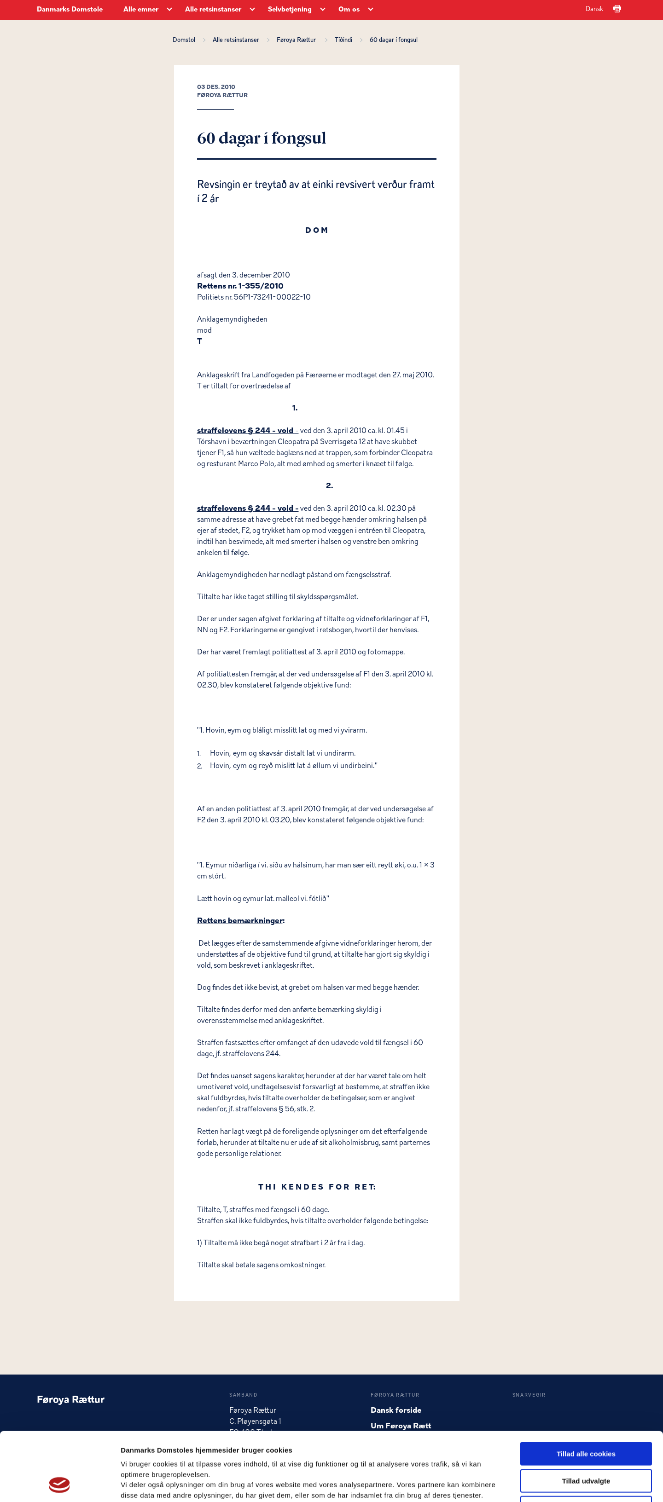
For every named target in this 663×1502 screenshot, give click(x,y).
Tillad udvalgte (586, 1417)
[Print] (617, 9)
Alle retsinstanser (237, 40)
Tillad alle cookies (586, 1389)
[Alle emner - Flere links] (169, 10)
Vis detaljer (478, 1484)
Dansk (594, 9)
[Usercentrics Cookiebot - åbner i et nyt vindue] (59, 1484)
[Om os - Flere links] (370, 10)
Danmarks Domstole (70, 9)
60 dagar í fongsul (394, 40)
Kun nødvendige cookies (586, 1443)
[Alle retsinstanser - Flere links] (252, 10)
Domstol (185, 40)
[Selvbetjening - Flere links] (323, 10)
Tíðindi (345, 40)
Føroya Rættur (298, 40)
